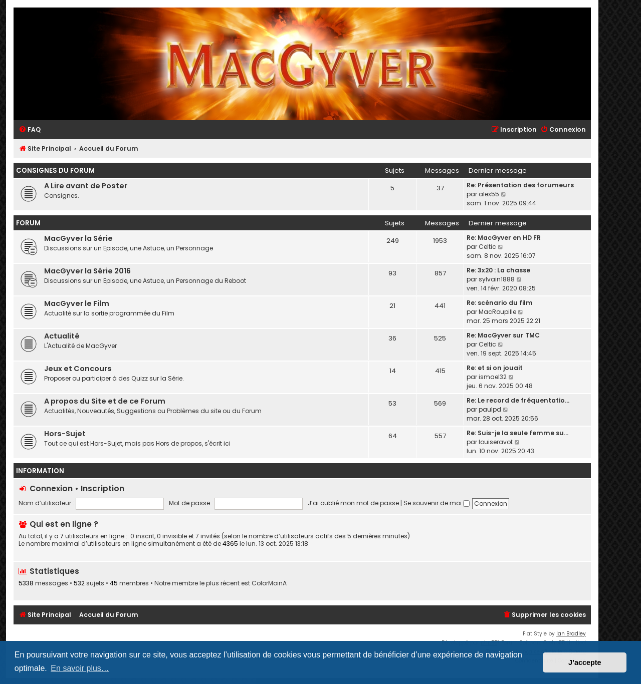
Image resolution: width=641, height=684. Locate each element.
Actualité (62, 336)
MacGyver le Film (76, 303)
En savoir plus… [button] (80, 668)
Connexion (51, 488)
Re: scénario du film (500, 302)
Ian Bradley (571, 633)
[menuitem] (30, 130)
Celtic (487, 246)
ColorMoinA (269, 583)
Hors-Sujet (65, 434)
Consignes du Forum (55, 170)
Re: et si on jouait (495, 368)
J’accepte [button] (584, 662)
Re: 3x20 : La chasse (498, 270)
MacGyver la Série (78, 238)
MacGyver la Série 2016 (87, 271)
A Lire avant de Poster (85, 186)
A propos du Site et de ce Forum (104, 401)
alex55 (489, 194)
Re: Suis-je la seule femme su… (517, 433)
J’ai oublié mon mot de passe (353, 503)
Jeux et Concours (78, 369)
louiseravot (496, 442)
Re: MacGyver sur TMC (503, 335)
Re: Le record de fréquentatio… (518, 400)
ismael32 (493, 377)
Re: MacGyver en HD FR (504, 237)
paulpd (490, 409)
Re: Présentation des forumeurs (520, 185)
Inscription (102, 488)
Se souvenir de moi (436, 503)
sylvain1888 (497, 279)
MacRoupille (497, 311)
